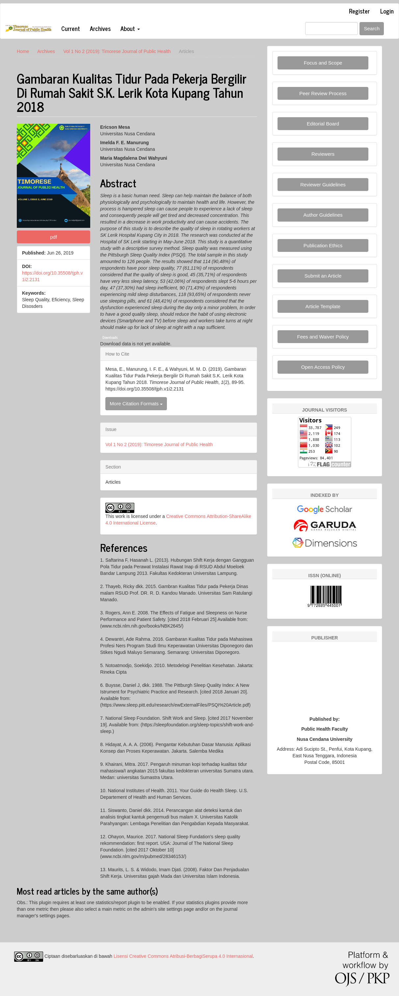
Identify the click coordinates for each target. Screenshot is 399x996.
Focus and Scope (323, 63)
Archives (100, 28)
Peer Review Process (322, 93)
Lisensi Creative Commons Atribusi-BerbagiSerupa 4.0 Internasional (183, 956)
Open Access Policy (323, 367)
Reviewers (322, 154)
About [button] (130, 28)
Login (387, 11)
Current (70, 28)
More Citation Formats (136, 403)
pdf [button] (53, 237)
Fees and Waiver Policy (323, 336)
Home (23, 51)
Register (359, 11)
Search (372, 28)
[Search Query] (331, 28)
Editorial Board (323, 123)
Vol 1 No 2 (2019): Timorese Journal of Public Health (117, 51)
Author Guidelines (322, 215)
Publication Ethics (323, 245)
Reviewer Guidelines (323, 184)
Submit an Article (323, 276)
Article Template (323, 306)
